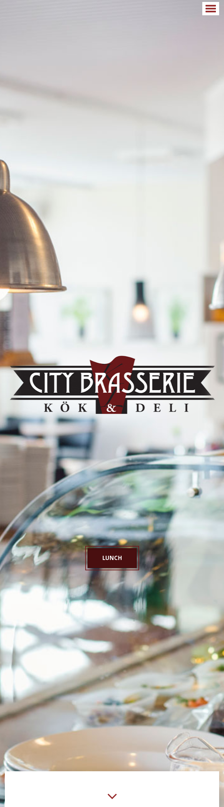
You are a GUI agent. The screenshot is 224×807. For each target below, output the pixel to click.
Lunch (112, 558)
